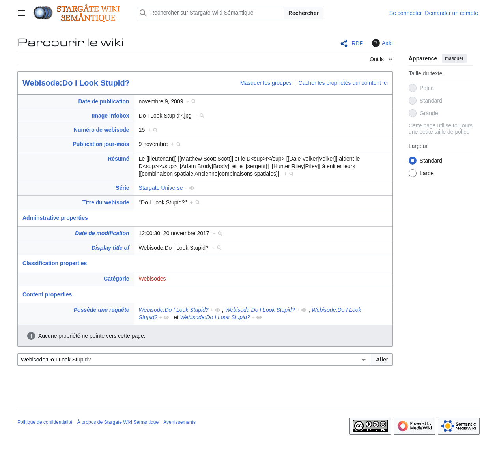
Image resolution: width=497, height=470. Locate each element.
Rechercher (303, 13)
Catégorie (116, 278)
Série (122, 188)
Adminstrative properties (55, 218)
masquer (454, 58)
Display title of (110, 248)
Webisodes (152, 278)
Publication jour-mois (101, 144)
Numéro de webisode (101, 130)
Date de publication (103, 101)
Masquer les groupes (266, 83)
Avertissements (179, 422)
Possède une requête (101, 310)
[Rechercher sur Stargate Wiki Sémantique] (210, 13)
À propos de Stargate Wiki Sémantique (118, 422)
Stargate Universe (161, 188)
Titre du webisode (105, 202)
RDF (357, 43)
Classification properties (54, 263)
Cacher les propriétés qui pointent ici (343, 83)
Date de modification (102, 233)
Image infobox (110, 115)
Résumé (118, 158)
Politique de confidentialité (44, 422)
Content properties (47, 294)
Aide (381, 43)
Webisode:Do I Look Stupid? (76, 83)
